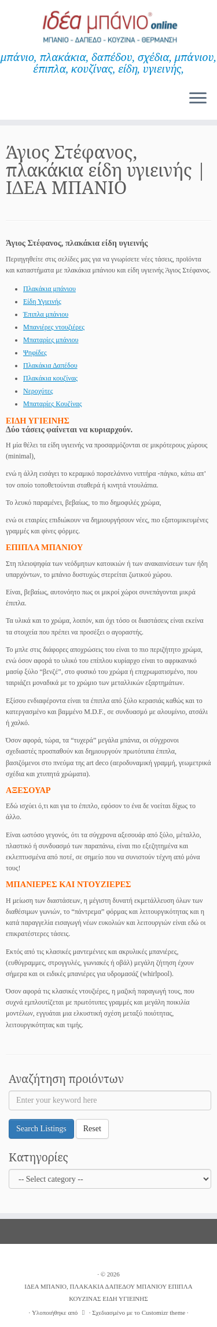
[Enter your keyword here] (110, 1100)
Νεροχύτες (38, 391)
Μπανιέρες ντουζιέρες (53, 327)
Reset (92, 1128)
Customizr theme (163, 1312)
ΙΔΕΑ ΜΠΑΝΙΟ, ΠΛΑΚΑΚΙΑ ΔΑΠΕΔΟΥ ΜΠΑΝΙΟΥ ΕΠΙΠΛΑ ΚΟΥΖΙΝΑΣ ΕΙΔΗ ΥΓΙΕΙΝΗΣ (108, 1292)
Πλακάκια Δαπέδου (50, 365)
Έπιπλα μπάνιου (45, 314)
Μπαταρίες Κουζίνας (52, 404)
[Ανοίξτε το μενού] (198, 98)
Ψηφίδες (35, 353)
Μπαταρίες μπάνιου (51, 340)
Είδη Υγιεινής (42, 301)
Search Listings (41, 1128)
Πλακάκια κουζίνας (50, 378)
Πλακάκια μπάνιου (49, 289)
